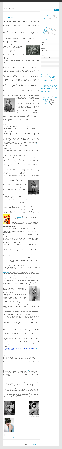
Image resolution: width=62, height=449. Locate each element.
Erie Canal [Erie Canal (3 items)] (56, 79)
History (19, 14)
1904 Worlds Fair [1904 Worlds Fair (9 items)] (46, 75)
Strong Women (23, 14)
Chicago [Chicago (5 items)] (57, 76)
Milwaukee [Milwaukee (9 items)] (50, 84)
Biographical (5, 14)
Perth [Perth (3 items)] (52, 86)
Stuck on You (45, 25)
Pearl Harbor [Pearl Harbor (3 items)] (49, 86)
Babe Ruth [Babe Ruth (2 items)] (49, 76)
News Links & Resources (46, 100)
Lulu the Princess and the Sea (47, 26)
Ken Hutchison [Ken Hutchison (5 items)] (44, 82)
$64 (4, 439)
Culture (9, 14)
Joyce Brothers (15, 439)
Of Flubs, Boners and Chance (47, 96)
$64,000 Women (10, 17)
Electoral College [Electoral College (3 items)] (52, 79)
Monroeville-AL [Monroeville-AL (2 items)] (45, 85)
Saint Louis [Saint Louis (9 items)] (44, 88)
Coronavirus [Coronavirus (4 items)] (45, 77)
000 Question (7, 439)
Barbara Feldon (11, 439)
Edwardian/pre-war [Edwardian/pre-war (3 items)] (47, 79)
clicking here (36, 351)
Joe (11, 19)
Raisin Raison (45, 105)
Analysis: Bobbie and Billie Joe (47, 102)
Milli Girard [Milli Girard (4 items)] (45, 83)
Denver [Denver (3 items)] (49, 77)
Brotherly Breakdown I (46, 35)
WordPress (35, 447)
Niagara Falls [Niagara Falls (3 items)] (53, 85)
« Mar (42, 69)
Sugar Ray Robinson (15, 184)
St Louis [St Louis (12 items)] (49, 88)
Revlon (18, 439)
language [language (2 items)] (54, 82)
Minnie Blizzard (45, 27)
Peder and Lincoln (45, 24)
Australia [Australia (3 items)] (46, 76)
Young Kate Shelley (45, 103)
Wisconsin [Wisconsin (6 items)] (55, 90)
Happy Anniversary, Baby (46, 104)
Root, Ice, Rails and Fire (46, 15)
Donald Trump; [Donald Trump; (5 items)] (53, 77)
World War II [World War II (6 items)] (48, 91)
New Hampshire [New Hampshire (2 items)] (49, 85)
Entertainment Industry (14, 14)
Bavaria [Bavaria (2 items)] (51, 76)
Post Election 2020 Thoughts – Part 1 (48, 106)
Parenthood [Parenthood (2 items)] (46, 86)
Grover (44, 20)
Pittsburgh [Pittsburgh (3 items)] (55, 86)
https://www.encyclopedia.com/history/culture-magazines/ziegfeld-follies (22, 372)
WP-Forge (30, 447)
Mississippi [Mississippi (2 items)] (42, 85)
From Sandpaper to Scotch (47, 17)
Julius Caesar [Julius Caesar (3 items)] (55, 80)
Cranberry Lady (45, 32)
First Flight (44, 31)
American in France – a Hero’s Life (48, 29)
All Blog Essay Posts (46, 101)
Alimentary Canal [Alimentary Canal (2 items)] (43, 76)
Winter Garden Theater (21, 218)
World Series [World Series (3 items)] (43, 91)
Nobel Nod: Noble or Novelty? (47, 19)
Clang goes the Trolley (46, 99)
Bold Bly (44, 18)
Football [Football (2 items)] (42, 80)
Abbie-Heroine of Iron (46, 16)
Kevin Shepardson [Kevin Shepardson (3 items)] (50, 82)
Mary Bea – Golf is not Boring (47, 30)
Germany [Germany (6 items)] (45, 80)
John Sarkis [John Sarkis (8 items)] (50, 80)
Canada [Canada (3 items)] (54, 76)
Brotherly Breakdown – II (46, 34)
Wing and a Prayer (45, 28)
